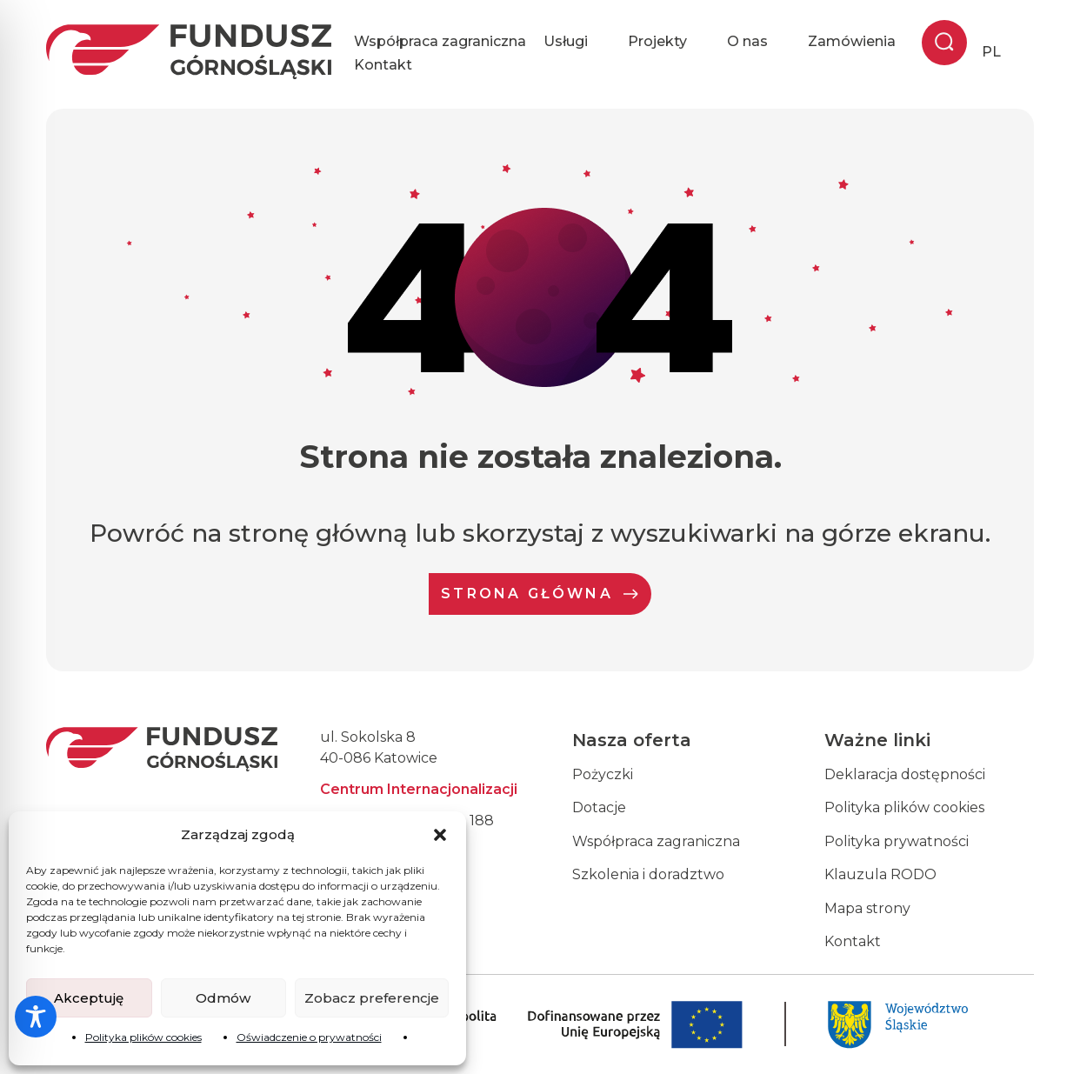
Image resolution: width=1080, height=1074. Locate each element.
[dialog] (1047, 1039)
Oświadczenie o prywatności (309, 1037)
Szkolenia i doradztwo (648, 874)
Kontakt (383, 65)
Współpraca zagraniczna (440, 41)
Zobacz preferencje (371, 998)
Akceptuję (88, 998)
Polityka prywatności (896, 841)
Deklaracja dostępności (904, 774)
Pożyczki (602, 774)
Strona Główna (540, 593)
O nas (758, 41)
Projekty (669, 41)
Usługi (576, 41)
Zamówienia (852, 41)
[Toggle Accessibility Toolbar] (35, 1016)
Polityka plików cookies (143, 1037)
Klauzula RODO (880, 874)
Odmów (223, 998)
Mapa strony (867, 908)
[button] (440, 835)
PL (991, 51)
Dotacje (599, 807)
